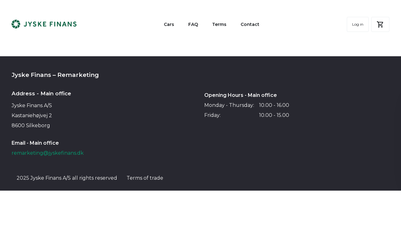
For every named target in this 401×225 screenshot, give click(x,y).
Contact (250, 24)
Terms (219, 24)
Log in (357, 24)
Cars (169, 24)
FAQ (193, 24)
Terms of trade (145, 178)
